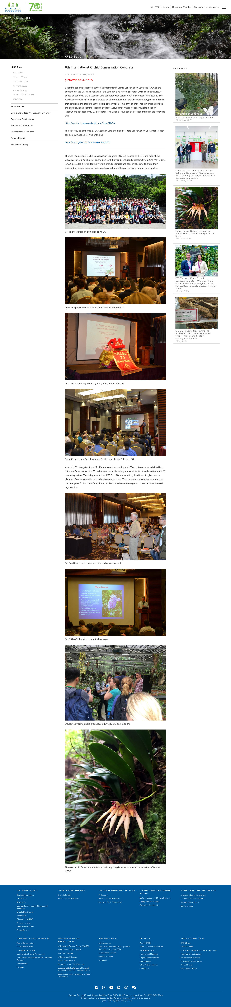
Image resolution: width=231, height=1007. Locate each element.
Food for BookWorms (23, 94)
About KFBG (145, 943)
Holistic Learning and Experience (117, 890)
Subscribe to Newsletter (207, 7)
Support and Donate (107, 952)
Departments (145, 961)
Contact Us (144, 968)
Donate (166, 7)
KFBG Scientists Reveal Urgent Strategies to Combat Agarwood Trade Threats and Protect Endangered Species (196, 319)
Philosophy (104, 895)
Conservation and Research (33, 938)
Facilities (20, 967)
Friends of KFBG (106, 956)
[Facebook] (96, 987)
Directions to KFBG (25, 919)
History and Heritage (149, 954)
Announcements (24, 923)
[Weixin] (134, 987)
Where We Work (147, 950)
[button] (224, 7)
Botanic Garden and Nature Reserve (155, 898)
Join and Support (108, 938)
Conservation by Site (26, 950)
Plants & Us (18, 72)
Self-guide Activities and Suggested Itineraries (32, 907)
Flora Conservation (25, 946)
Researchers (22, 963)
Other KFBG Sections (149, 965)
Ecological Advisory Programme (30, 954)
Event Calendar (64, 895)
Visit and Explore (26, 890)
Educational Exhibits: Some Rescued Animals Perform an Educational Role (74, 969)
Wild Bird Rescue (65, 953)
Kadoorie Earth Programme (110, 902)
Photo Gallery (23, 930)
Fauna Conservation (25, 943)
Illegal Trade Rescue (66, 960)
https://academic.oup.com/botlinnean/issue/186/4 (90, 123)
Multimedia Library (19, 144)
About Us (145, 938)
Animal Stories (20, 90)
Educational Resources (22, 125)
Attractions (21, 902)
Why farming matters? (190, 902)
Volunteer (103, 960)
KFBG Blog (16, 67)
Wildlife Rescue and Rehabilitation (69, 940)
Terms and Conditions (140, 998)
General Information (25, 895)
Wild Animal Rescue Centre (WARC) (73, 946)
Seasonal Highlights (25, 926)
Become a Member (182, 7)
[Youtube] (111, 987)
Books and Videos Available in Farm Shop (31, 112)
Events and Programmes (71, 890)
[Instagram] (103, 987)
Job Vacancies (105, 943)
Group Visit (22, 898)
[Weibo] (126, 987)
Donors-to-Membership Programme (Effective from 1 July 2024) (114, 948)
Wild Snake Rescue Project (69, 949)
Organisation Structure (149, 957)
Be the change (187, 906)
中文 (157, 7)
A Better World (20, 77)
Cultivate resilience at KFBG (192, 898)
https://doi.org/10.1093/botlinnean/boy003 (87, 142)
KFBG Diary (18, 99)
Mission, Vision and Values (151, 946)
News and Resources (193, 938)
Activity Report (20, 85)
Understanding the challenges (193, 895)
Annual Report (18, 138)
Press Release (17, 106)
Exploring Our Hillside (149, 905)
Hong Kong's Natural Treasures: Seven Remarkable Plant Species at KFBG (196, 213)
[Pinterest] (118, 987)
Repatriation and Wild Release (71, 964)
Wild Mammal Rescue (67, 957)
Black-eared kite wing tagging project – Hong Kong (74, 975)
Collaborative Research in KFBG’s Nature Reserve (34, 958)
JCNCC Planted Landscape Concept (196, 97)
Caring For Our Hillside (149, 901)
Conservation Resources (22, 131)
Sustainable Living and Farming (198, 890)
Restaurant (21, 915)
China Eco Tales (20, 81)
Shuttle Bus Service (25, 912)
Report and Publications (22, 119)
